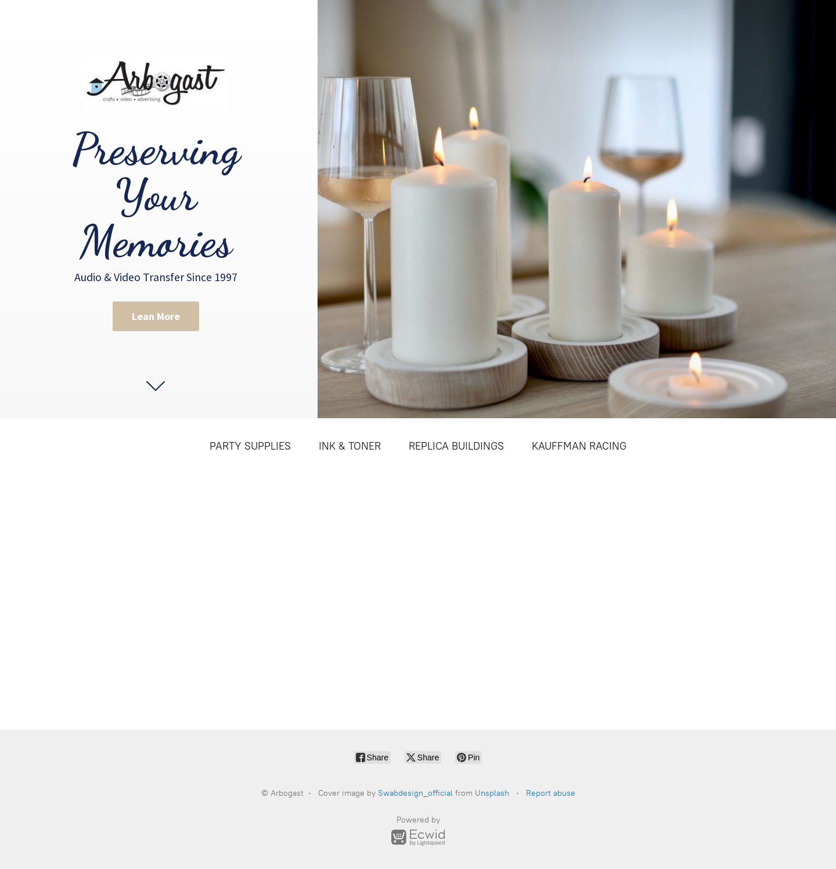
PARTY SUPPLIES (250, 446)
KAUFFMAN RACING (579, 446)
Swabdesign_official (415, 793)
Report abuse (550, 793)
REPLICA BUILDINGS (456, 446)
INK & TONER (350, 446)
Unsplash (492, 793)
